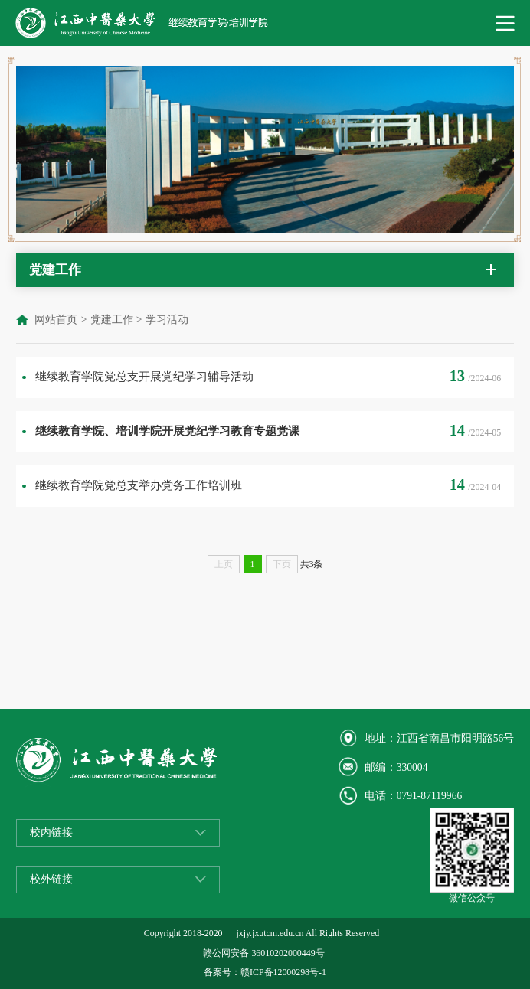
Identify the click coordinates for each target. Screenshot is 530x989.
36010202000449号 (287, 953)
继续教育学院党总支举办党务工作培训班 (138, 484)
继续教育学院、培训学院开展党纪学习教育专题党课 (167, 430)
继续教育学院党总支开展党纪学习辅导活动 (144, 376)
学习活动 (167, 319)
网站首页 (55, 319)
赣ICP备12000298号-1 (283, 972)
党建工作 (111, 319)
